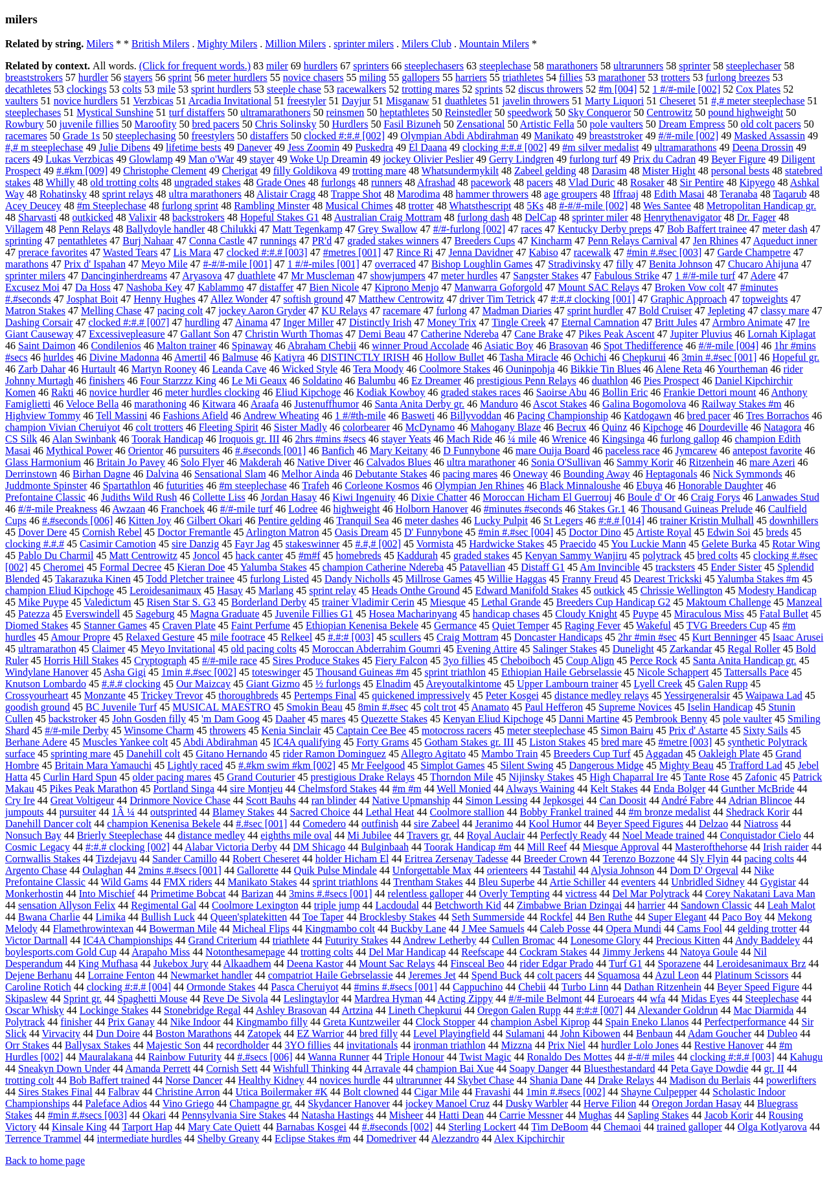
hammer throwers (492, 194)
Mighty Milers (227, 43)
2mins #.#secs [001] (179, 870)
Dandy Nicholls (357, 578)
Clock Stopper (445, 1021)
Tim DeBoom (559, 1126)
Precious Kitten (688, 940)
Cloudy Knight (586, 613)
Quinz (614, 427)
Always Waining (540, 788)
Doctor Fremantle (194, 532)
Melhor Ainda (310, 473)
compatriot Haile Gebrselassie (330, 975)
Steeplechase (772, 998)
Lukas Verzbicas (79, 159)
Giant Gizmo (273, 683)
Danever (254, 147)
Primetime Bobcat (187, 893)
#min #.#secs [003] (87, 1115)
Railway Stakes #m (741, 403)
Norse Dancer (193, 1080)
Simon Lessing (497, 800)
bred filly (378, 1033)
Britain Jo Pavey (131, 462)
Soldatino (322, 380)
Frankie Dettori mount (709, 392)
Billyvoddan (475, 415)
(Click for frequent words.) (195, 65)
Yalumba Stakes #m (758, 578)
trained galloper (689, 1126)
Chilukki (238, 228)
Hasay (230, 590)
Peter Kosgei (512, 695)
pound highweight (745, 112)
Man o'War (211, 159)
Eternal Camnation (600, 322)
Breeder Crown (555, 858)
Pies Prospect (671, 380)
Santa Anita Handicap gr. (745, 660)
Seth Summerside (487, 916)
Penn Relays (85, 228)
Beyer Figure (738, 159)
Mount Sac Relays (397, 963)
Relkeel (296, 637)
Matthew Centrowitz (401, 298)
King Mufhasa (108, 963)
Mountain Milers (494, 43)
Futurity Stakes (356, 940)
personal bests (740, 170)
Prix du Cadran (664, 159)
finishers (106, 380)
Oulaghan (102, 870)
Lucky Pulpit (501, 520)
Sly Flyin (709, 858)
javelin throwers (536, 100)
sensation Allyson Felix (66, 905)
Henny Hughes (164, 298)
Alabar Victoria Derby (231, 846)
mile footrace (237, 637)
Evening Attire (487, 648)
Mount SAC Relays (598, 287)
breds (777, 532)
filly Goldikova (305, 170)
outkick (609, 590)
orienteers (507, 870)
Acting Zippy (466, 998)
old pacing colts (263, 648)
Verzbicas (153, 100)
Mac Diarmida (763, 1010)
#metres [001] (352, 252)
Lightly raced (195, 765)
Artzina (357, 1010)
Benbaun (654, 1033)
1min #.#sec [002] (198, 672)
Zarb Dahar (41, 368)
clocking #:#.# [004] (129, 986)
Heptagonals (672, 473)
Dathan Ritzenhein (663, 986)
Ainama (251, 322)
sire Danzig (195, 543)
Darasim (608, 170)
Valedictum (107, 602)
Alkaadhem (247, 963)
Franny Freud (590, 578)
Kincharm (551, 240)
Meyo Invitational (178, 648)
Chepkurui (644, 357)
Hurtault (98, 368)
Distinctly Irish (380, 322)
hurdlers (320, 65)
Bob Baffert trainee (707, 228)
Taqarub (789, 194)
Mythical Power (79, 450)
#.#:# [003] (351, 637)
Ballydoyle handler (165, 228)
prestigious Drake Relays (362, 777)
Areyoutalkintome (463, 683)
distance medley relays (601, 695)
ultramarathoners (275, 112)
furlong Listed (279, 578)
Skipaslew (26, 998)
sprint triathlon (455, 672)
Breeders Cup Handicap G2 (613, 602)
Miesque (448, 602)
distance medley (211, 835)
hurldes (58, 357)
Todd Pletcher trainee (190, 578)
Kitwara (219, 403)
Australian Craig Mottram (388, 217)
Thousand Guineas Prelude (697, 508)
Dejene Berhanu (39, 975)
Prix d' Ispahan (95, 263)
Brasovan (568, 345)
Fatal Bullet (784, 613)
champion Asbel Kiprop (540, 1021)
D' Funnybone (433, 532)
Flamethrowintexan (93, 928)
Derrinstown (31, 473)
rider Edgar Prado (557, 963)
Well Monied (464, 788)
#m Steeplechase (111, 205)
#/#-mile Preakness (57, 508)
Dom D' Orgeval (704, 870)
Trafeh (315, 485)
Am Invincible (610, 567)
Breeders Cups (484, 240)
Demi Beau (381, 333)
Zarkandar (691, 648)
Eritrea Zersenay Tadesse (456, 858)
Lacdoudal (398, 905)
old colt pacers (770, 124)
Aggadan (664, 753)
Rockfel (556, 916)
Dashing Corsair (39, 322)
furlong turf (593, 159)
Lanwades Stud (787, 497)
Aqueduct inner (785, 240)
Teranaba (738, 194)
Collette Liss (218, 497)
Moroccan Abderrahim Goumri (376, 648)
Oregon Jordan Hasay (697, 1103)
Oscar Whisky (34, 1010)
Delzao (713, 823)
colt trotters (159, 427)
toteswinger (276, 672)
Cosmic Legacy (37, 846)
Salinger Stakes (565, 648)
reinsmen (345, 112)
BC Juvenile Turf (121, 707)
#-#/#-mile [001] (237, 263)
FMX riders (187, 881)
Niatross (761, 823)
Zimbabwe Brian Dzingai (569, 905)
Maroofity (156, 124)
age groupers (570, 194)
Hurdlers (350, 124)
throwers (227, 730)
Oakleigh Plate (729, 753)
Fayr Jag (252, 543)
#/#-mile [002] (688, 135)
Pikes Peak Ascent (616, 333)
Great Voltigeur (83, 800)
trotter (421, 205)
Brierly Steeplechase (120, 835)
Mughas (595, 1115)
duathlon (610, 380)
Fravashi (492, 1091)
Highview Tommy (42, 415)
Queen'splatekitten (248, 916)
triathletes (523, 77)
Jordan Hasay (289, 497)
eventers (638, 881)
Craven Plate (189, 625)
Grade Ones (281, 182)
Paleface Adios (116, 1103)
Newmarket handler (211, 975)
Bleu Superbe (507, 881)
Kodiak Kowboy (390, 392)
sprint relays (127, 194)
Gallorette (257, 870)
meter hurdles (469, 275)
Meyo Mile (164, 263)
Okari (154, 1115)
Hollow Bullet (454, 357)
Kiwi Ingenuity (363, 497)
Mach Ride (469, 438)
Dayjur (356, 100)
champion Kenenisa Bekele (163, 823)
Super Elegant (677, 916)
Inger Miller (308, 322)
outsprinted (173, 811)
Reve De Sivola (235, 998)
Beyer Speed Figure (758, 986)
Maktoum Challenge (728, 602)
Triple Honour (414, 1056)
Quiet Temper (520, 625)
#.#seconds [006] (77, 520)
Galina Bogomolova (644, 403)
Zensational (481, 124)
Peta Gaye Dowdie (710, 1068)
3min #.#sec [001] (718, 357)
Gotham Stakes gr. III (469, 742)
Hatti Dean (461, 1115)
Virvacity (61, 1033)
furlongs (338, 182)
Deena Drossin (762, 147)
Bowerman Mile (182, 928)
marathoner (621, 77)
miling (373, 77)
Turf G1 (625, 963)
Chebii (532, 986)
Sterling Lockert (482, 1126)
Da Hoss (93, 287)
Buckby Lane (418, 928)
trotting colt (29, 1080)
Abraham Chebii (322, 345)
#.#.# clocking (131, 683)
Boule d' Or (652, 497)
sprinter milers (364, 43)
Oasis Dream (362, 532)
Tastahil (559, 870)
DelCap (540, 217)
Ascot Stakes (560, 403)
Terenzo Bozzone (639, 858)
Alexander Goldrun (677, 1010)
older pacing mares (171, 777)
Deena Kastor (315, 963)
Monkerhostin (34, 893)
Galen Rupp (723, 683)
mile (166, 89)
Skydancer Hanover (349, 1103)
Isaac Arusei (798, 637)
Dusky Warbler (536, 1103)
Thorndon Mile (461, 777)
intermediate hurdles (139, 1138)
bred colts (717, 555)
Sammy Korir (645, 462)
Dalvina (162, 473)
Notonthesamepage (245, 951)
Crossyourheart (37, 695)
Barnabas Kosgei (311, 1126)
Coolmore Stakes (454, 368)
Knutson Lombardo (45, 683)
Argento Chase (36, 870)
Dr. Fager (756, 217)
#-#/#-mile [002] (593, 205)
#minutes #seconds (523, 508)
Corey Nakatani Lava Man (760, 893)
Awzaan (128, 508)
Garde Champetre (753, 252)
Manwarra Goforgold (498, 287)
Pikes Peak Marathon (93, 788)
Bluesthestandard (619, 1068)
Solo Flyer (202, 462)
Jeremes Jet (431, 975)
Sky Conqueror (599, 112)
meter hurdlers (237, 77)
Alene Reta (678, 368)
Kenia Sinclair (291, 730)
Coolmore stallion (466, 811)
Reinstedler (468, 112)
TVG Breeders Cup (727, 625)
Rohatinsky (63, 194)
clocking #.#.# (34, 543)
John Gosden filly (149, 718)
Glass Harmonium (43, 462)
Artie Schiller (577, 881)
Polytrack (25, 1021)
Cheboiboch (526, 660)
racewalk (592, 252)
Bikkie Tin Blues (606, 368)
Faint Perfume (260, 625)
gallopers (421, 77)
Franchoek (183, 508)
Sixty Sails (766, 730)
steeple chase (294, 89)
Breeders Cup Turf (592, 753)
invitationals (372, 1045)
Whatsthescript (480, 205)
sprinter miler (600, 217)
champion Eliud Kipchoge (59, 590)
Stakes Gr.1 (602, 508)
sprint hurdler (595, 310)
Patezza (34, 613)
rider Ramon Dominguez (334, 753)
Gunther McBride (757, 788)
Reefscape (482, 951)
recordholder (242, 1045)
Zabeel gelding (545, 170)
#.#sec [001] (261, 823)
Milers (99, 43)
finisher (76, 1021)
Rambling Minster (272, 205)
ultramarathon (47, 648)
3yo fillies (463, 660)
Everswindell (92, 613)
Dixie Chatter (439, 497)
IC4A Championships (127, 940)
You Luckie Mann (649, 543)
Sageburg (154, 613)
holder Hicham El (352, 858)
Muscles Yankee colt (125, 742)
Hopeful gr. (795, 357)
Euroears (616, 998)
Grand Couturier (261, 777)
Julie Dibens (124, 147)
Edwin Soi (729, 532)
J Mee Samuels (493, 928)
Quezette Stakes (394, 718)
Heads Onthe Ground (416, 590)
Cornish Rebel (112, 532)
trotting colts (327, 951)
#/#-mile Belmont (545, 998)
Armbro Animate (747, 322)
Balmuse (240, 357)
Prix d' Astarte (698, 730)
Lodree (302, 508)
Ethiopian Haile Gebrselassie (561, 672)
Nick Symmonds (747, 473)
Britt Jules (676, 322)
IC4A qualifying (307, 742)
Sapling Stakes (658, 1115)
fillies (570, 77)
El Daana (428, 147)
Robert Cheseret (266, 858)
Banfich (337, 450)
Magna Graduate (224, 613)
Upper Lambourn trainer (567, 683)
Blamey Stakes (243, 811)
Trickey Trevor (172, 695)
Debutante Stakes (391, 473)
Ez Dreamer (436, 380)
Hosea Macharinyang (413, 613)
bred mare (621, 742)
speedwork (530, 112)
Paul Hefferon (554, 707)
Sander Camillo (184, 858)
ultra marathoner (481, 462)
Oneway (530, 473)
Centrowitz (669, 112)
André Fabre (687, 800)
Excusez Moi (32, 287)
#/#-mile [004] (728, 345)
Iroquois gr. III (249, 438)
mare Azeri (772, 462)
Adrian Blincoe (760, 800)
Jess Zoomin (313, 147)
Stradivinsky (574, 263)
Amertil (190, 357)
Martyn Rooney (164, 368)
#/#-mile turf (246, 508)
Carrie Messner (531, 1115)
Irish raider (786, 846)
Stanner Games (115, 625)
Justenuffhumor (326, 403)
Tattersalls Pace (756, 672)
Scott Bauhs (271, 800)
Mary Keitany (398, 450)
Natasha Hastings (337, 1115)
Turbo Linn (585, 986)
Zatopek (264, 1033)
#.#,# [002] (378, 543)
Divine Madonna (124, 357)
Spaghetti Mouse (152, 998)
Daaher (290, 718)
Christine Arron (187, 1091)
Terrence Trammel (43, 1138)
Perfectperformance (745, 1021)
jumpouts (24, 811)
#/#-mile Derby (76, 730)
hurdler (93, 77)
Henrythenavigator (682, 217)
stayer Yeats (406, 438)
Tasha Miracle (528, 357)
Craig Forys (715, 497)
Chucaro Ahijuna (763, 263)
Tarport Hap (147, 1126)
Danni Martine (589, 718)
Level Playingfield (451, 1033)
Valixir (142, 217)
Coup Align (590, 660)
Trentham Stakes (427, 881)
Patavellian (482, 567)
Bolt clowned (371, 1091)
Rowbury (24, 124)
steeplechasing (145, 135)
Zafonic (761, 777)
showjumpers (397, 275)
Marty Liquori (614, 100)
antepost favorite (767, 450)
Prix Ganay (131, 1021)
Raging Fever (593, 625)
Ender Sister (736, 567)
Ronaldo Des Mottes (569, 1056)
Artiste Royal (664, 532)
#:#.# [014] (621, 520)
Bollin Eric (625, 392)
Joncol (206, 555)
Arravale (382, 1068)
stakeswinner (313, 543)
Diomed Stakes (36, 625)
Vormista (434, 543)
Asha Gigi (125, 672)
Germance (455, 625)
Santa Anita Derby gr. (419, 403)
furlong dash (483, 217)
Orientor (145, 450)
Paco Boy (742, 916)
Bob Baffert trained (109, 1080)
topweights (765, 298)
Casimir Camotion (118, 543)
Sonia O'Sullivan (566, 462)
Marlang (275, 590)
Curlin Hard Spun (80, 777)
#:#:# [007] (599, 1010)
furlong (452, 310)
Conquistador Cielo (760, 835)
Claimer (109, 648)
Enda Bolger (679, 788)
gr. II (774, 1068)
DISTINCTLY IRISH (365, 357)
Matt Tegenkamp (307, 228)
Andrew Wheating (281, 415)
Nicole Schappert (673, 672)
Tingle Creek (518, 322)
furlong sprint (190, 205)
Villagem (24, 228)
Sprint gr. (82, 998)
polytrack (661, 555)
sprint (180, 77)
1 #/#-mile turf (705, 275)
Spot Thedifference (643, 345)
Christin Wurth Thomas (294, 333)
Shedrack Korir (757, 811)
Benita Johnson (680, 263)
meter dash (785, 228)
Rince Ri (414, 252)
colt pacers (560, 975)
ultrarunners (638, 65)
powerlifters (791, 1080)
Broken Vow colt (690, 287)
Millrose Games (438, 578)
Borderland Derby (268, 602)
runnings (278, 240)
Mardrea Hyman (388, 998)
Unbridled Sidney (707, 881)
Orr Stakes (27, 1045)
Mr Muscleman (322, 275)
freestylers (212, 135)
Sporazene (679, 963)
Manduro (499, 403)
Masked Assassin (769, 135)
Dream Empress (692, 124)
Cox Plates (758, 89)
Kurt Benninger (724, 637)
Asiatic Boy (509, 345)
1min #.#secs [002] (565, 1091)
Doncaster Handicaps (558, 637)
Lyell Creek (658, 683)
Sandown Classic (716, 905)
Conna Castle (217, 240)
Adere (763, 275)
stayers (138, 77)
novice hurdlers (86, 100)
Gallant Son (205, 333)
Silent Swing (526, 765)
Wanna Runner (338, 1056)
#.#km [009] (82, 170)
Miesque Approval (620, 846)
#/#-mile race (229, 660)
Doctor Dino (594, 532)
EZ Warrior (320, 1033)
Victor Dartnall (36, 940)
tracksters (675, 567)
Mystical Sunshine (114, 112)
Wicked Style (309, 368)
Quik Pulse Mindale (335, 870)
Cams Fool (699, 928)
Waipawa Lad (773, 695)
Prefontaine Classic (45, 497)
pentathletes (82, 240)
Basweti (418, 415)
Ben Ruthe (610, 916)
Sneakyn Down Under (64, 1068)
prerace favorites (52, 252)
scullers (405, 637)
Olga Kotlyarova (772, 1126)
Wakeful (653, 625)
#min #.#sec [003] (663, 252)
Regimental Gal (163, 905)
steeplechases (33, 112)
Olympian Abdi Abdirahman (459, 135)
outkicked (93, 217)
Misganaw (407, 100)
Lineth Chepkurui (425, 1010)
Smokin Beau (314, 707)
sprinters (371, 65)
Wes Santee (667, 205)
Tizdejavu (116, 858)
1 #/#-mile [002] (686, 89)
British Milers (160, 43)
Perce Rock (653, 660)
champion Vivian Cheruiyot (62, 427)
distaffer (276, 287)
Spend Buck (496, 975)
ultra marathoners (204, 194)
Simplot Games (452, 765)
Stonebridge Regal (202, 1010)
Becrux (571, 427)
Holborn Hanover (431, 508)
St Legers (563, 520)
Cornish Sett (232, 1068)
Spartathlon (127, 485)
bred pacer (709, 415)
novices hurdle (349, 1080)
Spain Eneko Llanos (647, 1021)
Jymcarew (696, 450)
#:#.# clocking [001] (593, 298)
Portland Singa (183, 788)
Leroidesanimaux (165, 590)
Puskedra (374, 147)
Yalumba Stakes (273, 567)
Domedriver (391, 1138)
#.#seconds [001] (270, 450)
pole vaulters (616, 124)
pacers (540, 182)
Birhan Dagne (101, 473)
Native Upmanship (410, 800)
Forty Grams (382, 742)
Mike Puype (43, 602)
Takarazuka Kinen (93, 578)
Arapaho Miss (160, 951)
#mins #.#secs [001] (395, 986)
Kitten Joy (149, 520)
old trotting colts (124, 182)
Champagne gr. (260, 1103)
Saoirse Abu (561, 392)
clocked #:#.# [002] (344, 135)
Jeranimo (494, 823)
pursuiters (199, 450)
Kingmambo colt (340, 928)
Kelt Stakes (613, 788)
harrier (651, 905)
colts (131, 89)
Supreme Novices (635, 707)
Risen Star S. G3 (181, 602)
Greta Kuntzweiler (361, 1021)
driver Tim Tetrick (497, 298)
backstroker (73, 718)
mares (333, 718)
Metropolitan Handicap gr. (761, 205)
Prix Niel (566, 1045)
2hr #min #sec (647, 637)
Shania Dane (556, 1080)
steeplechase (505, 65)
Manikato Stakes (262, 881)
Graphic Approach (688, 298)
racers (17, 159)
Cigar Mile (436, 1091)
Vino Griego (188, 1103)
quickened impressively (421, 695)
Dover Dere (42, 532)
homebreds (358, 555)
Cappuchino (478, 986)
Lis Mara (192, 252)
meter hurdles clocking (212, 392)
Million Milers (295, 43)
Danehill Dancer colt (48, 823)
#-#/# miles (651, 1056)
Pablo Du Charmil (55, 555)
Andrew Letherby (439, 940)
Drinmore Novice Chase (180, 800)
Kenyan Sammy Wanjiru (576, 555)
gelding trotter (767, 928)
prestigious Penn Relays (526, 380)
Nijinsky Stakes (541, 777)
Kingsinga (623, 438)
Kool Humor (554, 823)
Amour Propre (80, 637)
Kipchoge (662, 427)
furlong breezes (738, 77)
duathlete (257, 275)
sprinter (694, 65)
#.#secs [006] (264, 1056)
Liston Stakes (557, 742)
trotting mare (379, 170)
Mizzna (516, 1045)
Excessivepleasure (127, 333)
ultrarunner (419, 1080)
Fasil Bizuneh (411, 124)
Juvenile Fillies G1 (314, 613)
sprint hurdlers (221, 89)
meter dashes (432, 520)
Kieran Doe (201, 567)
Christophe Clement (164, 170)
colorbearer (366, 427)
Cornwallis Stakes (42, 858)
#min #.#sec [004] (515, 532)
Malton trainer (186, 345)
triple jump (337, 905)
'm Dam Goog (230, 718)
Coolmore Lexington (255, 905)
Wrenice (569, 438)
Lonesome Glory (606, 940)
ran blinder (334, 800)
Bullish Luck (168, 916)
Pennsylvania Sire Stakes (233, 1115)
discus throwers (550, 89)
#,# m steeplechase (44, 147)
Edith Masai (679, 194)
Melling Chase (111, 310)
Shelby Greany (229, 1138)
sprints (489, 89)
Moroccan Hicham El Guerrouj (547, 497)
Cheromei (63, 567)
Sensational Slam (230, 473)
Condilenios (116, 345)
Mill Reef (547, 846)
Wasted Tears (130, 252)
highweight (356, 508)
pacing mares (469, 473)
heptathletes (404, 112)
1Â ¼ (123, 811)
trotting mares (430, 89)
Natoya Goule (709, 951)
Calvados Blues (399, 462)
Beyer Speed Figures (640, 823)
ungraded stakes (207, 182)
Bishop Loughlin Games (481, 263)
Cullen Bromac (523, 940)
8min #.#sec (383, 707)
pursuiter (78, 811)
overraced (395, 263)
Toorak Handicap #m (468, 846)
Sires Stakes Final (55, 1091)
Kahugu (806, 1056)
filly (624, 263)
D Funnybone (471, 450)
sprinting (23, 240)
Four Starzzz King (178, 380)
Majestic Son (173, 1045)
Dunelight (633, 648)
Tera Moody (378, 368)
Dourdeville (723, 427)
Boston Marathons (193, 1033)
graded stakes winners (392, 240)
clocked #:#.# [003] (267, 252)
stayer (261, 159)
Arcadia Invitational (229, 100)
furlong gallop (689, 438)
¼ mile (522, 438)
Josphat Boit (93, 298)
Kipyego (757, 182)
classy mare (784, 310)
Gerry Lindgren (521, 159)
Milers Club (426, 43)
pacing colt (180, 310)
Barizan (257, 893)
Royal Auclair (496, 835)
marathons (27, 263)
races (531, 228)
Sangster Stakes (545, 275)
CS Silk (21, 438)
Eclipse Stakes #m (312, 1138)
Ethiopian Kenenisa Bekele (362, 625)
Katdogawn (648, 415)
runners (386, 182)
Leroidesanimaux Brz (761, 963)
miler (277, 65)
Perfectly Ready (573, 835)
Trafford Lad (755, 765)
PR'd (322, 240)
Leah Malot (791, 905)
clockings (86, 89)
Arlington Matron (282, 532)
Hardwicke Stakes (506, 543)
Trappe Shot (356, 194)
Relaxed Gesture (160, 637)
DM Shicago (319, 846)
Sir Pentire (701, 182)
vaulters (21, 100)
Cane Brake (538, 333)
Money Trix (451, 322)
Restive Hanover (729, 1045)
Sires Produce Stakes (316, 660)
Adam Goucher (719, 1033)
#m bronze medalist (669, 811)
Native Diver (324, 462)
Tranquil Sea (362, 520)
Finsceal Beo (477, 963)
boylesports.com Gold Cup (61, 951)
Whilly (60, 182)
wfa (657, 998)
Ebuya (649, 485)
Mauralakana (105, 1056)
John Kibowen (590, 1033)
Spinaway (252, 345)
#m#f (310, 555)
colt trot (440, 707)
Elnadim (393, 683)
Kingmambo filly (272, 1021)
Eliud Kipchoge (308, 392)
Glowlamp (151, 159)
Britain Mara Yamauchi (103, 765)
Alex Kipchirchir (529, 1138)
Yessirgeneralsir (697, 695)
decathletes (28, 89)
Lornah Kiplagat (781, 333)
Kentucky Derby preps (605, 228)
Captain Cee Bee (371, 730)
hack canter (259, 555)
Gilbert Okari (214, 520)
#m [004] (617, 89)
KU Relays (344, 310)
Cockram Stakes (553, 951)
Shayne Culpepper (659, 1091)
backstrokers (198, 217)
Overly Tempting (514, 893)
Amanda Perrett (157, 1068)
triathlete (291, 940)
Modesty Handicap (777, 590)
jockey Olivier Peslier (428, 159)
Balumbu (377, 380)
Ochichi (590, 357)
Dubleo (782, 1033)
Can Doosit (623, 800)
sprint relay (332, 590)
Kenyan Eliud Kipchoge (493, 718)
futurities (184, 485)
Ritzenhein (711, 462)
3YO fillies (307, 1045)
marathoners (572, 65)
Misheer (406, 1115)
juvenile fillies (89, 124)
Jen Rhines (715, 240)
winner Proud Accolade (420, 345)
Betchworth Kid (468, 905)
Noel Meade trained (663, 835)
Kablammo (221, 287)
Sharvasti (37, 217)
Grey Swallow (388, 228)
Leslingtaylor (311, 998)
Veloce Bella (92, 403)
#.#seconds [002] (397, 1126)
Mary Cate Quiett (224, 1126)
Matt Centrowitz (143, 555)
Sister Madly (300, 427)
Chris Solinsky (286, 124)
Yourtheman (742, 368)
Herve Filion (610, 1103)
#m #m (407, 788)
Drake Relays (626, 1080)
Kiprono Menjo (406, 287)
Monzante (105, 695)
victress (581, 893)
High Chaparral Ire (628, 777)
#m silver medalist (600, 147)
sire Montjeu (256, 788)
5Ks (535, 205)
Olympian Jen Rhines (480, 485)
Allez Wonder (239, 298)
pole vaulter (747, 718)
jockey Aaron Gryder (262, 310)
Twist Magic (485, 1056)
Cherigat (240, 170)
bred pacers (215, 124)
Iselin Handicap (720, 707)
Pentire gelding (289, 520)
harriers (471, 77)
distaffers (269, 135)
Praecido (578, 543)
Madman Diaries (517, 310)
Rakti (62, 392)
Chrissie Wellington (682, 590)
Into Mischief (107, 893)
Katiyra (289, 357)
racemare (402, 310)
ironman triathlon (449, 1045)
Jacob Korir (728, 1115)
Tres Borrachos (778, 415)
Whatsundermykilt (460, 170)
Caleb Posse (565, 928)
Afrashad (436, 182)
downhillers (794, 520)
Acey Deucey (33, 205)
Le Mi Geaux (259, 380)
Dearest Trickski (667, 578)
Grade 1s (81, 135)
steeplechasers (434, 65)
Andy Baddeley (767, 940)
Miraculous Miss (709, 613)
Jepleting (726, 310)
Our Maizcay (203, 683)
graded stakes (481, 555)
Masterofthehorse (711, 846)
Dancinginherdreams (124, 275)
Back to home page (45, 1160)
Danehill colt (153, 753)
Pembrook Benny (671, 718)
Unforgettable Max (431, 870)
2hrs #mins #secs (330, 438)
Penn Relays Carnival (632, 240)
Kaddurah (417, 555)
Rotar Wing (796, 543)
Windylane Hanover (47, 672)
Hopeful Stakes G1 (279, 217)
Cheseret (677, 100)
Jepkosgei (563, 800)
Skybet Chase (485, 1080)
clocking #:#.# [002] (504, 147)
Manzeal (804, 602)
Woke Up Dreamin (328, 159)
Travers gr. (429, 835)
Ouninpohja (530, 368)
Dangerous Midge (606, 765)
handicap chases (506, 613)
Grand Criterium (222, 940)
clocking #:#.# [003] (732, 1056)
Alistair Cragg (285, 194)
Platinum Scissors (751, 975)
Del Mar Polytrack (651, 893)
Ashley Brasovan (291, 1010)
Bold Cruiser (665, 310)
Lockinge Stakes (114, 1010)
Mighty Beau (686, 765)
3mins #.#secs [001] (330, 893)
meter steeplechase (546, 730)
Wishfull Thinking (311, 1068)
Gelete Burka (728, 543)
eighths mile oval (296, 835)
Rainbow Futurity (184, 1056)
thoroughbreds (248, 695)
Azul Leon (677, 975)
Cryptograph (160, 660)
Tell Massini (121, 415)
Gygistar (778, 881)
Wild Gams (124, 881)
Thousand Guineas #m (362, 672)
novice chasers (313, 77)
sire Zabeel (437, 823)
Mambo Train (509, 753)
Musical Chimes (358, 205)
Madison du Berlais (710, 1080)
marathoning (160, 403)
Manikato (553, 135)
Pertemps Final (325, 695)
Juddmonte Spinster (46, 485)
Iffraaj (626, 194)
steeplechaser (753, 65)
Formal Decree (131, 567)
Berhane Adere (36, 742)
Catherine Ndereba (460, 333)
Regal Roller (753, 648)
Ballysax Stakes (98, 1045)
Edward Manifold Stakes (526, 590)
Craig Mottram (468, 637)
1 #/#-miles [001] (323, 263)
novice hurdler (119, 392)
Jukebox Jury (181, 963)
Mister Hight (669, 170)
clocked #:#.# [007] (128, 322)
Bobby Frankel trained (566, 811)
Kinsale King (79, 1126)
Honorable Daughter (720, 485)
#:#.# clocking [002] (127, 846)
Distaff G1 (543, 567)
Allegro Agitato (433, 753)
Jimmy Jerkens (634, 951)
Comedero (324, 823)
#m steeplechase (252, 485)
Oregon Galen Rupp (519, 1010)
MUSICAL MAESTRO (221, 707)
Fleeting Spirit (228, 427)
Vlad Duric (592, 182)
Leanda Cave (239, 368)
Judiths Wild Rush (139, 497)
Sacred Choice (320, 811)
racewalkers (361, 89)
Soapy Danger (538, 1068)
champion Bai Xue (455, 1068)
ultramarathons (686, 147)
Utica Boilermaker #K (282, 1091)
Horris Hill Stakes (81, 660)
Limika (111, 916)
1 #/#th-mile (360, 415)
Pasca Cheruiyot (304, 986)
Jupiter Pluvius (701, 333)
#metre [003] (685, 742)
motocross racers (457, 730)
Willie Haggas (516, 578)
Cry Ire (20, 800)
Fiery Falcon (401, 660)
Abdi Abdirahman (220, 742)
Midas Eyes (705, 998)
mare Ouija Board (553, 450)
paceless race (633, 450)
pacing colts (769, 858)
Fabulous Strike (626, 275)
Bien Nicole (334, 287)
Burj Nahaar (148, 240)
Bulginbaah (385, 846)
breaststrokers (34, 77)
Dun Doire (118, 1033)
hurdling (202, 322)
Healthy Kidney (271, 1080)
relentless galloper (426, 893)
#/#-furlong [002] (469, 228)
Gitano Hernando (231, 753)
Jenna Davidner (480, 252)
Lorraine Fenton (121, 975)
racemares (26, 135)
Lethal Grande (511, 602)
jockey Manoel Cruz (447, 1103)
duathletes (466, 100)
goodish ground (37, 707)
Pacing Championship (562, 415)
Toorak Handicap (167, 438)
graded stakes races (480, 392)
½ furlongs (337, 683)
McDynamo (430, 427)
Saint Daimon (46, 345)
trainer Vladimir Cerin (368, 602)
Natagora (783, 427)
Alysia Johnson (622, 870)
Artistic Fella (547, 124)
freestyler (306, 100)
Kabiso (543, 252)
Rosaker (647, 182)
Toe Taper (323, 916)
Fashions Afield (195, 415)
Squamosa (618, 975)
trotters (675, 77)
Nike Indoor (195, 1021)
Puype (646, 613)
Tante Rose (706, 777)
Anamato (490, 707)
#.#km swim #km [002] (286, 765)
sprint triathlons (345, 881)
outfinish (379, 823)
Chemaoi (622, 1126)
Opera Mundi (633, 928)
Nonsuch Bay (33, 835)
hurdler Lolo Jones (640, 1045)
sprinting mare (81, 753)
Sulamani (525, 1033)
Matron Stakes (35, 310)
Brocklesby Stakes (398, 916)
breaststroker (616, 135)
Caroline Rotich (38, 986)
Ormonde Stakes (221, 986)
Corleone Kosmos (382, 485)
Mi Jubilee (369, 835)
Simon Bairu (626, 730)
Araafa (265, 403)
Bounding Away (596, 473)
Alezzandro (455, 1138)
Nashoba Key (154, 287)
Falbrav (124, 1091)
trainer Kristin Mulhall (707, 520)
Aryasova (201, 275)
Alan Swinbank (84, 438)
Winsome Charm (159, 730)
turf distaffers (197, 112)
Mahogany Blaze (505, 427)
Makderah (261, 462)
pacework (491, 182)
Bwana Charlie (49, 916)
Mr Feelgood (378, 765)
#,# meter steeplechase (757, 100)
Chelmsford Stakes (337, 788)
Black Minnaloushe (579, 485)
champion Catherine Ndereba (383, 567)
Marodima (418, 194)
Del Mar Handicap (407, 951)
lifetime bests (193, 147)
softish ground (313, 298)
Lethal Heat (389, 811)
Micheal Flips (261, 928)
